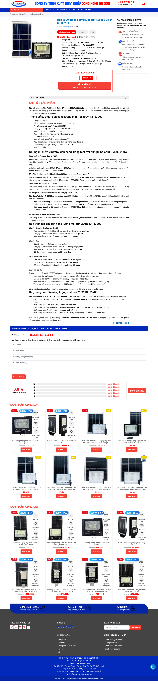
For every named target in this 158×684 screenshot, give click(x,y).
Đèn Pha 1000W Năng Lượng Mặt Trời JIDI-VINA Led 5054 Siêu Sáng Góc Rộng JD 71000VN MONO (132, 491)
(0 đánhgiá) (67, 29)
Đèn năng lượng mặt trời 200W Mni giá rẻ (26, 445)
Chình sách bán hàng (115, 638)
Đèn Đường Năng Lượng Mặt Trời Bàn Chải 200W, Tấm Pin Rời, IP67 (96, 593)
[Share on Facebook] (117, 326)
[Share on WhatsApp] (114, 326)
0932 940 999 (127, 2)
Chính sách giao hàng (113, 642)
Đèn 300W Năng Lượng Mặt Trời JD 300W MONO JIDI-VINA (132, 445)
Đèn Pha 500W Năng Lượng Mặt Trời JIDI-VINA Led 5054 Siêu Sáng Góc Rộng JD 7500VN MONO (96, 491)
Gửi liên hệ (136, 630)
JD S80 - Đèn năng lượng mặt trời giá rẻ (61, 445)
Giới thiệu (52, 11)
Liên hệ (104, 11)
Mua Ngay (87, 81)
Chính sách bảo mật (112, 652)
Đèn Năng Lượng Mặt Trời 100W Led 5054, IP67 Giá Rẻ (132, 593)
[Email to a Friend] (122, 326)
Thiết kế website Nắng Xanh (94, 681)
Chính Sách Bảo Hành (113, 649)
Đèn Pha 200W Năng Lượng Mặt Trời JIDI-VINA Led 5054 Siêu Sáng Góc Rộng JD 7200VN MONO (61, 491)
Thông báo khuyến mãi (73, 11)
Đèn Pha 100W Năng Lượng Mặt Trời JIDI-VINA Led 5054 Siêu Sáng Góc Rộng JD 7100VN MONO (96, 445)
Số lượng (15, 337)
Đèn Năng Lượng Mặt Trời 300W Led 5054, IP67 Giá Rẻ (61, 547)
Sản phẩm (17, 11)
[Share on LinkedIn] (127, 326)
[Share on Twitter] (119, 326)
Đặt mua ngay (18, 379)
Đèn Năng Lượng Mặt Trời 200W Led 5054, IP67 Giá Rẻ (26, 547)
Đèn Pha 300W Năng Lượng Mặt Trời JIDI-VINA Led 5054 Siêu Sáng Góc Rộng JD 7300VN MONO (26, 491)
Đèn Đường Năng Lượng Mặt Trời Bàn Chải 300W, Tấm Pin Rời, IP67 (61, 593)
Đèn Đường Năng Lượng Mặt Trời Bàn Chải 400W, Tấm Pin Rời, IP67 (26, 593)
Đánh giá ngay (137, 393)
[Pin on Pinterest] (125, 326)
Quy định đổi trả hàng (113, 646)
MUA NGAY (26, 452)
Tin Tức (93, 11)
